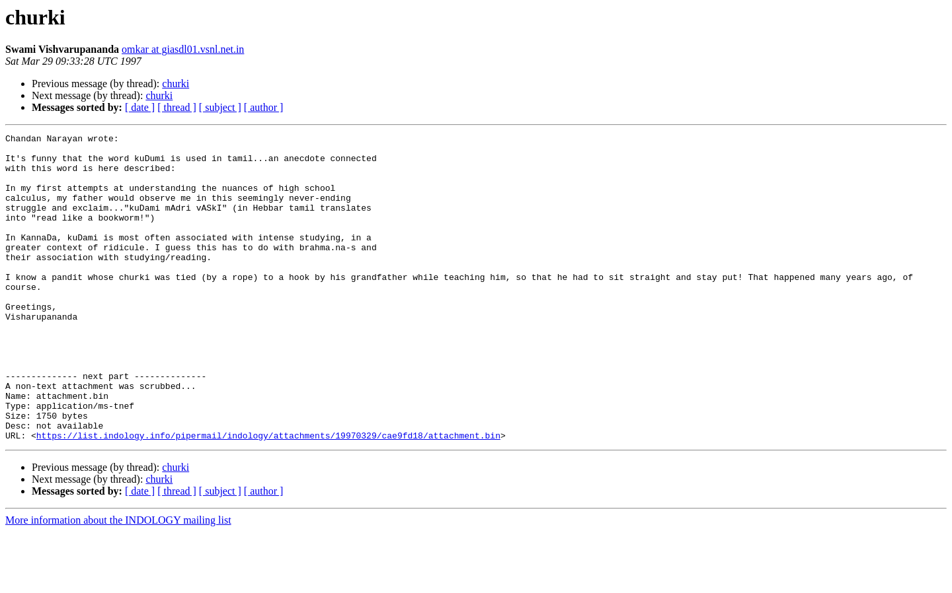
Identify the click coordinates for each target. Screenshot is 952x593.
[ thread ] (176, 107)
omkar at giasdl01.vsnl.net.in (183, 49)
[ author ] (264, 107)
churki (175, 83)
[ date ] (140, 107)
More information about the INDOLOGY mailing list (118, 581)
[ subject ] (220, 107)
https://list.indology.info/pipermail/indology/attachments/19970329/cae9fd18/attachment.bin (268, 497)
